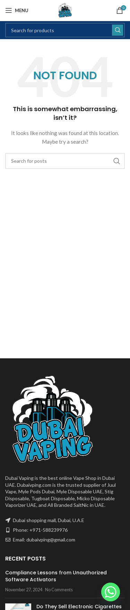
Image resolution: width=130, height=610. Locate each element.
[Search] (65, 30)
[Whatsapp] (110, 592)
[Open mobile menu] (17, 10)
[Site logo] (65, 10)
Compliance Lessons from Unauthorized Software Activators (56, 576)
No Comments (59, 589)
